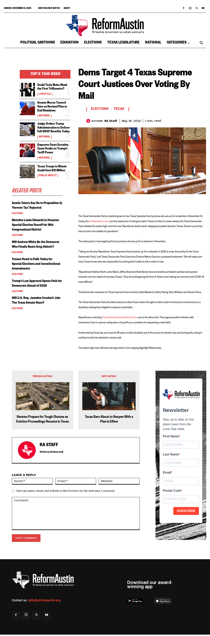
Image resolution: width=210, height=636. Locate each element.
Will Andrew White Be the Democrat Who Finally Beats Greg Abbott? (36, 249)
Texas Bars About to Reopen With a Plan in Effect (109, 419)
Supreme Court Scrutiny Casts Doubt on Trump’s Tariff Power (52, 147)
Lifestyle (44, 93)
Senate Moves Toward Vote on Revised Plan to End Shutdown (53, 106)
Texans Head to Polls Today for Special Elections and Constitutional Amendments (34, 270)
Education (69, 43)
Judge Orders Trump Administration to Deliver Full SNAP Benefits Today (52, 126)
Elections (93, 43)
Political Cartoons (37, 43)
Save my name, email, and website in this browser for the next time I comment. (65, 490)
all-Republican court (99, 221)
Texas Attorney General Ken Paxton (119, 317)
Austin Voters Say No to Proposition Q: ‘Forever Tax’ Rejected (32, 205)
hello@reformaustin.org (44, 600)
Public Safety (47, 173)
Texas (119, 109)
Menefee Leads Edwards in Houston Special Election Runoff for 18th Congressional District (35, 227)
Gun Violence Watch (49, 8)
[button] (201, 43)
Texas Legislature (123, 43)
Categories (178, 43)
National (153, 43)
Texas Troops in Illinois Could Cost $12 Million (51, 166)
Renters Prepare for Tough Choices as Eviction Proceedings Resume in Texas (42, 419)
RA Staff (110, 121)
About (67, 8)
